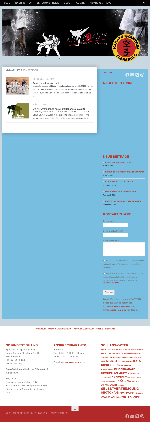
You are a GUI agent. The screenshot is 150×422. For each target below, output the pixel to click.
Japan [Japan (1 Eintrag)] (124, 357)
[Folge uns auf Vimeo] (137, 74)
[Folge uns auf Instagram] (142, 74)
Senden (109, 292)
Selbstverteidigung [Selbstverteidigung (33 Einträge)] (120, 388)
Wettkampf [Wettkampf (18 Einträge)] (130, 396)
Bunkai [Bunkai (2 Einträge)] (117, 353)
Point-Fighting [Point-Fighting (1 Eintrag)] (111, 381)
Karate (80, 3)
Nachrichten (23, 3)
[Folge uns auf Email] (132, 74)
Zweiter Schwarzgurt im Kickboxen (123, 201)
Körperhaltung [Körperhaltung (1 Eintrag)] (133, 373)
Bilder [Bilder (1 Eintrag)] (111, 353)
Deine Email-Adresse (113, 231)
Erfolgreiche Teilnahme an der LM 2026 (124, 172)
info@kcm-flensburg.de (73, 362)
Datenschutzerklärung (111, 282)
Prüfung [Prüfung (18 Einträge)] (124, 380)
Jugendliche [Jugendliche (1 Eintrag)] (136, 357)
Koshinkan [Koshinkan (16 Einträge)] (109, 373)
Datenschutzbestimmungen (116, 306)
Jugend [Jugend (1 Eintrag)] (129, 357)
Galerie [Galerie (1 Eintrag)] (138, 353)
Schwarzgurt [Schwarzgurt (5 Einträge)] (109, 385)
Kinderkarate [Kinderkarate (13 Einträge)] (124, 369)
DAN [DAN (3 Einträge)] (123, 353)
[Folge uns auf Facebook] (127, 74)
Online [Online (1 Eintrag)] (133, 377)
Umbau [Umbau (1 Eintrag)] (140, 393)
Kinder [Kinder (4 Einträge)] (127, 365)
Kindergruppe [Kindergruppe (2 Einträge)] (107, 369)
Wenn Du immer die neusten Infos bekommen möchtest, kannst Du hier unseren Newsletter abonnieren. (123, 264)
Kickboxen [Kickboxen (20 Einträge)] (110, 365)
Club (7, 3)
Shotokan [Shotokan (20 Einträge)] (109, 392)
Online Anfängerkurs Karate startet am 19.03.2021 (59, 109)
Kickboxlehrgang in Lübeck (119, 182)
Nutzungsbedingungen (114, 310)
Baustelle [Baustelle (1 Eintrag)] (105, 353)
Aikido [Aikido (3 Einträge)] (104, 350)
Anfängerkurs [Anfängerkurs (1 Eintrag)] (124, 349)
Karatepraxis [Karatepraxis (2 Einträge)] (126, 361)
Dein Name (108, 221)
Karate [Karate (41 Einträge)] (113, 361)
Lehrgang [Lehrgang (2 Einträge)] (105, 377)
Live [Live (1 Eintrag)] (128, 377)
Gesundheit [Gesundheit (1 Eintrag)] (105, 357)
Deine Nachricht (111, 241)
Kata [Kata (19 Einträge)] (137, 361)
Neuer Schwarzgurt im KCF (118, 162)
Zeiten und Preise (48, 3)
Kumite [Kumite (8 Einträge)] (122, 373)
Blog (67, 3)
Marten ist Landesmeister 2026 (120, 191)
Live (108, 3)
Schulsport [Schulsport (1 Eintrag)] (136, 381)
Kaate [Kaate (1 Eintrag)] (103, 361)
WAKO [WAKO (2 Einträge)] (118, 397)
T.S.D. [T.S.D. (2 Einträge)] (135, 393)
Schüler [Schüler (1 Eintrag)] (121, 385)
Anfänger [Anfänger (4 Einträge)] (113, 349)
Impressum (40, 329)
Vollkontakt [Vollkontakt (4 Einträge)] (108, 397)
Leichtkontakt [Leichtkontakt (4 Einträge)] (119, 377)
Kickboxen (96, 3)
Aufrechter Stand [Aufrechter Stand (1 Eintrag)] (137, 349)
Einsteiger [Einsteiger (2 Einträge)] (130, 353)
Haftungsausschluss (83, 329)
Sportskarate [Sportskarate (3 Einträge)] (125, 393)
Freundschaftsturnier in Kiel (47, 83)
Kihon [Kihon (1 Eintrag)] (121, 365)
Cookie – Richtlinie (105, 329)
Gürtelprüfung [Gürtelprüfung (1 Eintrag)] (115, 357)
